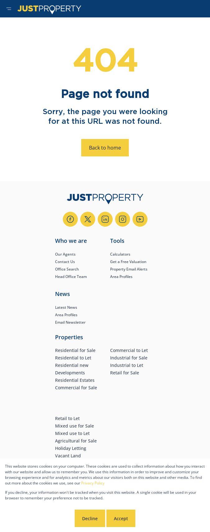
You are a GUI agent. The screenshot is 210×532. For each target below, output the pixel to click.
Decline (90, 518)
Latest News (66, 307)
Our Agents (65, 254)
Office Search (67, 269)
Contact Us (65, 261)
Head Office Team (71, 276)
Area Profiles (121, 276)
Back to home (105, 147)
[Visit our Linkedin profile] (105, 219)
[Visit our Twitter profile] (87, 219)
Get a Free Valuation (128, 261)
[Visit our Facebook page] (70, 219)
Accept (121, 518)
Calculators (120, 254)
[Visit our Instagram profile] (122, 219)
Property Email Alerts (128, 269)
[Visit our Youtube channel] (140, 219)
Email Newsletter (70, 322)
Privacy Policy (93, 483)
